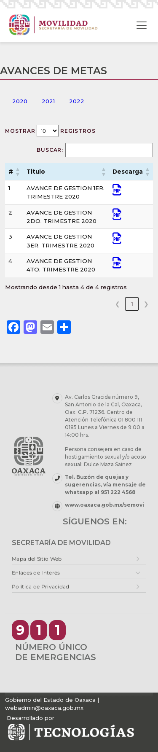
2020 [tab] (19, 101)
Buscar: (50, 150)
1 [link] (132, 304)
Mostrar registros (50, 131)
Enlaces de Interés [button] (36, 572)
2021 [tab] (48, 101)
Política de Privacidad (41, 586)
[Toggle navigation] (141, 25)
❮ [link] (117, 304)
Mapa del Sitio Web (37, 559)
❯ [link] (146, 304)
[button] (17, 172)
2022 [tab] (76, 101)
